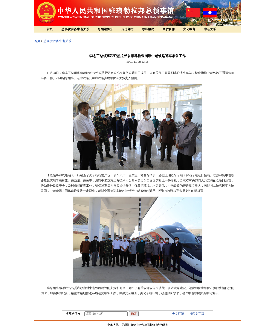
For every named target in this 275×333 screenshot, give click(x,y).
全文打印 (178, 313)
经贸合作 (169, 29)
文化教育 (189, 29)
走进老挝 (127, 29)
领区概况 (148, 29)
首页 (50, 29)
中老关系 (210, 29)
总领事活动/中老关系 (75, 29)
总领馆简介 (105, 29)
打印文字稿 (196, 313)
